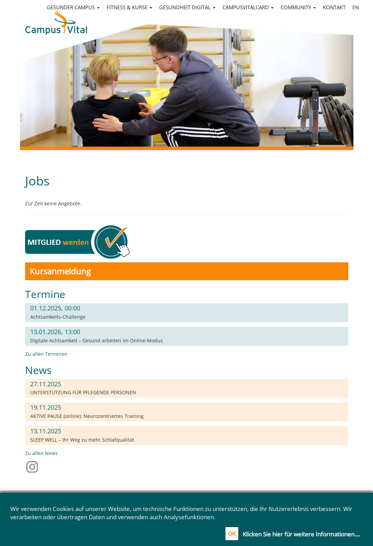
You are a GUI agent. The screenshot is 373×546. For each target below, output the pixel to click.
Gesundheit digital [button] (187, 7)
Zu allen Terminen (46, 354)
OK (232, 533)
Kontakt (334, 7)
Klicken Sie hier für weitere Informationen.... (301, 534)
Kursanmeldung (60, 271)
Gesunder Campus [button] (73, 7)
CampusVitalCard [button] (248, 7)
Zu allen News (41, 453)
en (355, 7)
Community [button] (298, 7)
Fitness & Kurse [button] (129, 7)
